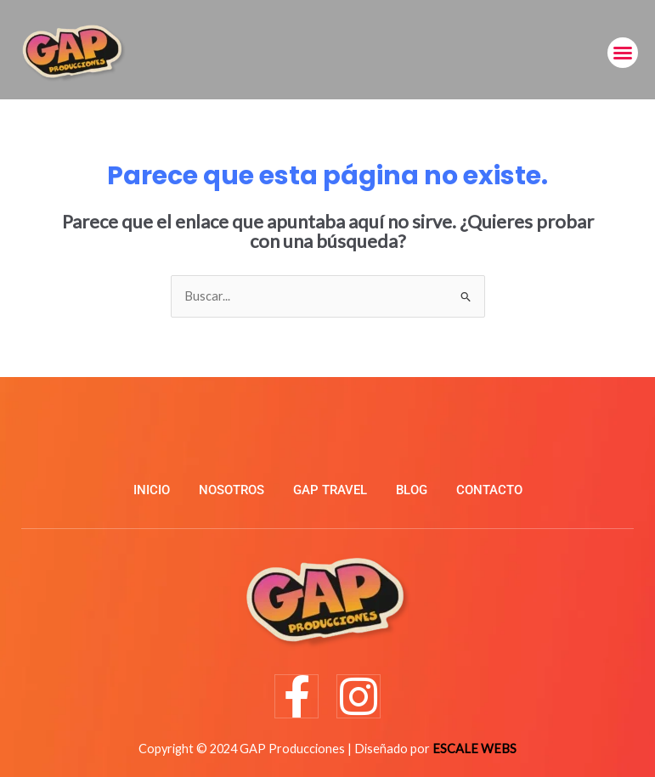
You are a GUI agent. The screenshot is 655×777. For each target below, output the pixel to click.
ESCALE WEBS (474, 748)
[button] (622, 52)
